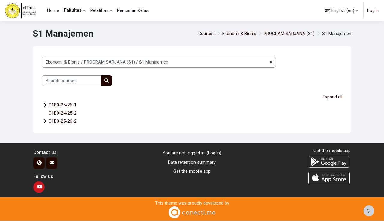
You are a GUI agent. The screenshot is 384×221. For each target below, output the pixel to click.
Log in (373, 10)
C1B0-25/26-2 (62, 121)
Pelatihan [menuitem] (99, 10)
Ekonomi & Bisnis (239, 33)
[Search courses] (71, 80)
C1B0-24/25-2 (62, 113)
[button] (341, 10)
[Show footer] (369, 210)
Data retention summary (192, 162)
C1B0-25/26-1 (62, 105)
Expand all (332, 97)
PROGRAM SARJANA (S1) (289, 33)
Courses (206, 33)
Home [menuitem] (53, 10)
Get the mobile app (192, 171)
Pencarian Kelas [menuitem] (132, 10)
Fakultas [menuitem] (73, 10)
